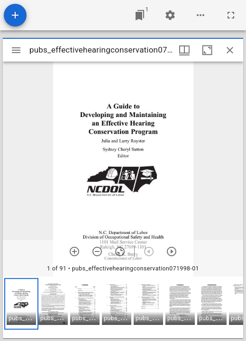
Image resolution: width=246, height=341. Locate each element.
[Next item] (171, 251)
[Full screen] (230, 15)
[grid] (123, 307)
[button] (21, 303)
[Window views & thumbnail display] (184, 50)
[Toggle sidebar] (16, 50)
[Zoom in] (74, 251)
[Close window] (230, 50)
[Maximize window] (207, 50)
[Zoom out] (97, 251)
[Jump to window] (139, 15)
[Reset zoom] (120, 251)
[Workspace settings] (170, 15)
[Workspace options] (200, 15)
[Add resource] (15, 15)
